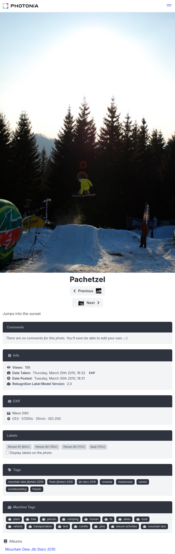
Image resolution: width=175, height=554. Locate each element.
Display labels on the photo (29, 453)
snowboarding (17, 489)
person (48, 519)
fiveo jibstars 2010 (61, 481)
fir (107, 519)
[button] (169, 5)
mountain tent (154, 526)
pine (99, 526)
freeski (36, 489)
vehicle (15, 526)
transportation (39, 526)
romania (107, 481)
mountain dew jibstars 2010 (25, 481)
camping (70, 519)
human (90, 519)
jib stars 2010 (87, 481)
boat (141, 519)
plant (13, 519)
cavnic (143, 481)
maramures (125, 481)
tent (62, 526)
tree (30, 519)
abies (124, 519)
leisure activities (123, 526)
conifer (80, 526)
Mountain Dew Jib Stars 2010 (30, 549)
